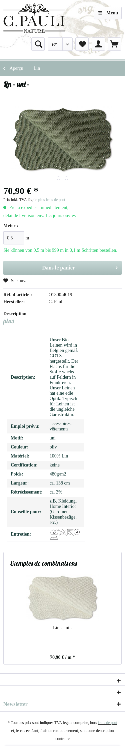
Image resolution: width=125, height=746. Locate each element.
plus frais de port (51, 199)
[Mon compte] (98, 44)
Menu (108, 11)
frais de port (107, 722)
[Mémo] (82, 44)
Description (14, 313)
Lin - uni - (62, 627)
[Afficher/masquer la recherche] (38, 44)
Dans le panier (80, 266)
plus (8, 321)
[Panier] (114, 44)
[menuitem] (38, 44)
